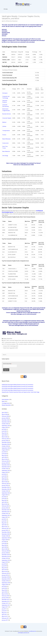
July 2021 (4, 519)
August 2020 (5, 539)
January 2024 (5, 463)
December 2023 (5, 465)
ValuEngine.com (32, 631)
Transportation (6, 130)
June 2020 (4, 543)
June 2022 (4, 498)
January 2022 (5, 508)
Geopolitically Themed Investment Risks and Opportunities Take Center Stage (20, 392)
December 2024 (5, 442)
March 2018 (5, 594)
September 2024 (6, 448)
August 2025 (5, 427)
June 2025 (4, 431)
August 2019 (5, 562)
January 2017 (5, 620)
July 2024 (4, 451)
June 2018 (4, 588)
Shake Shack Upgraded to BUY (10, 348)
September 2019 (6, 560)
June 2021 (4, 521)
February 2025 (5, 438)
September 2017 (6, 605)
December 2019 (5, 554)
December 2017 (5, 599)
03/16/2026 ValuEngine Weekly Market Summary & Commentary (17, 390)
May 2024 (4, 455)
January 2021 (5, 530)
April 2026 (4, 412)
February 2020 (5, 551)
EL (42, 340)
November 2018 (6, 579)
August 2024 (5, 450)
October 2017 (5, 603)
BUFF (4, 340)
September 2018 (6, 582)
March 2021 (5, 526)
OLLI (35, 342)
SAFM (40, 342)
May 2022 (4, 500)
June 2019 (4, 566)
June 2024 (4, 453)
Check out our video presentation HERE (23, 164)
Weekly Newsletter (7, 338)
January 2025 (5, 440)
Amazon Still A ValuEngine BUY (10, 346)
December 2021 (5, 509)
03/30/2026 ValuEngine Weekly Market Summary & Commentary (17, 386)
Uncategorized (5, 403)
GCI (17, 342)
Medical (4, 122)
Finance (4, 134)
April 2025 (4, 435)
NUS (33, 342)
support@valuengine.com (23, 632)
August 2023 (5, 472)
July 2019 (4, 564)
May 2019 (4, 567)
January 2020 (5, 552)
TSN (17, 344)
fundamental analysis (10, 342)
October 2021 (5, 513)
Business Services (6, 114)
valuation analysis (23, 344)
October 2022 (5, 491)
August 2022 (5, 494)
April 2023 (4, 479)
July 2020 (4, 541)
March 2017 (5, 616)
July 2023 (4, 474)
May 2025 (4, 433)
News (3, 401)
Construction (5, 143)
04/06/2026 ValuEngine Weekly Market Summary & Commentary (17, 384)
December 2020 (5, 532)
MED (30, 342)
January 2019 (5, 575)
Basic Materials (6, 151)
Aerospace (4, 93)
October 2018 (5, 580)
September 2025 (6, 425)
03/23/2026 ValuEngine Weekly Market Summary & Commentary (17, 388)
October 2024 (5, 446)
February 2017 (5, 618)
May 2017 (4, 612)
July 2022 (4, 496)
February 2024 (5, 461)
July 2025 (4, 429)
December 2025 (5, 420)
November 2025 (6, 422)
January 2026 (5, 418)
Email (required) (7, 363)
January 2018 (5, 597)
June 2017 (4, 610)
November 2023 (6, 466)
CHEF (7, 340)
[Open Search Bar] (43, 9)
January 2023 (5, 485)
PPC (38, 342)
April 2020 (4, 547)
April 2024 (4, 457)
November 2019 (6, 556)
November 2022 (6, 489)
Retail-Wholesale (6, 139)
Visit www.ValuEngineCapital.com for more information (23, 325)
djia (26, 340)
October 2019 (5, 558)
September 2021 (6, 515)
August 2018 (5, 584)
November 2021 (6, 511)
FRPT (3, 342)
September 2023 (6, 470)
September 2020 (6, 537)
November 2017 (6, 601)
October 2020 (5, 536)
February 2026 (5, 416)
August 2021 (5, 517)
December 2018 (5, 577)
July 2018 (4, 586)
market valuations (24, 342)
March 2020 (5, 549)
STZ (5, 344)
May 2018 (4, 590)
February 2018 (5, 595)
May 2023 (4, 478)
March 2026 (5, 414)
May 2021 (4, 523)
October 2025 (5, 423)
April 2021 (4, 524)
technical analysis (11, 344)
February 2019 (5, 573)
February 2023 (5, 483)
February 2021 (5, 528)
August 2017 (5, 607)
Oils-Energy (5, 155)
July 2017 (4, 609)
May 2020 (4, 545)
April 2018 (4, 592)
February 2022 (5, 506)
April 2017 (4, 614)
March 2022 (5, 504)
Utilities (4, 126)
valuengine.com (40, 344)
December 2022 (5, 487)
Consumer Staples (6, 118)
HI (18, 342)
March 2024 (5, 459)
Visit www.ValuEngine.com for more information (23, 314)
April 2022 (4, 502)
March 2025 (5, 436)
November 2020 (6, 534)
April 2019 (4, 569)
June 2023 (4, 476)
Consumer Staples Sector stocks (17, 340)
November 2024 (6, 444)
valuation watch (32, 344)
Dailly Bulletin (5, 399)
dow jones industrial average (34, 340)
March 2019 (5, 571)
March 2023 (5, 481)
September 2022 (6, 493)
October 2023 (5, 468)
